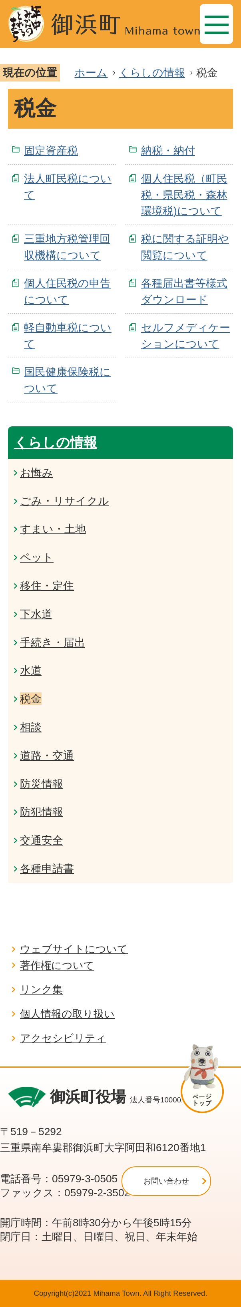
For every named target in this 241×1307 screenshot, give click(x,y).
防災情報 (41, 784)
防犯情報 (41, 812)
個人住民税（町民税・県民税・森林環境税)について (184, 194)
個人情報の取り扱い (67, 1014)
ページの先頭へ (206, 1078)
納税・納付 (168, 150)
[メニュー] (216, 24)
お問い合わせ (166, 1181)
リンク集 (41, 989)
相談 (31, 727)
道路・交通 (47, 755)
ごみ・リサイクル (64, 501)
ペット (37, 557)
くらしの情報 (152, 72)
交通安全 (41, 840)
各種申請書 (47, 868)
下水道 (36, 614)
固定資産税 (51, 150)
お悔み (36, 472)
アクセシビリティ (63, 1038)
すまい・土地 (53, 529)
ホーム (91, 72)
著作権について (57, 965)
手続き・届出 (52, 642)
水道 (31, 670)
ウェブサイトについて (74, 949)
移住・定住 (47, 585)
